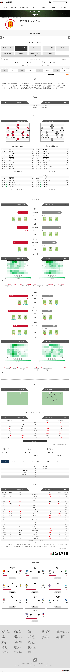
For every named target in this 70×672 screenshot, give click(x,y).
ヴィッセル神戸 (3, 647)
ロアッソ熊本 (30, 649)
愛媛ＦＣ (29, 646)
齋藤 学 (11, 166)
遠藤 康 (45, 162)
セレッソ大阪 (3, 646)
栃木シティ (16, 636)
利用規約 (24, 663)
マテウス (11, 164)
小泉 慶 (45, 164)
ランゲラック (12, 149)
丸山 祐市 (11, 151)
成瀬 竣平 (11, 157)
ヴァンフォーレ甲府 (18, 641)
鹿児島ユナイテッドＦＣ (32, 651)
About (53, 7)
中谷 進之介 (12, 153)
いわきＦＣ (16, 635)
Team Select (63, 7)
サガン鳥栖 (16, 649)
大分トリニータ (17, 651)
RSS (68, 74)
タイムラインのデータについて (62, 375)
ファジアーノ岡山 (4, 648)
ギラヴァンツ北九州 (32, 648)
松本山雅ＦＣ (30, 633)
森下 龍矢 (11, 179)
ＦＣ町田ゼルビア (4, 637)
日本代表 (57, 630)
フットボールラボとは (60, 631)
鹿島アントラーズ (49, 62)
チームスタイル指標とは (60, 636)
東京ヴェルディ (3, 636)
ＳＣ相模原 (30, 632)
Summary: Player (24, 7)
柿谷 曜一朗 (12, 182)
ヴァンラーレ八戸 (17, 630)
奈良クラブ (30, 641)
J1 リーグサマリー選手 (46, 630)
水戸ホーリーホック (4, 630)
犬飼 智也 (46, 153)
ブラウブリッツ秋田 (18, 632)
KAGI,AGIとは (58, 633)
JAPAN (34, 7)
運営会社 (40, 663)
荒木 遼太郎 (46, 180)
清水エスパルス (3, 641)
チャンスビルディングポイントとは (61, 444)
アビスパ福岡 (3, 651)
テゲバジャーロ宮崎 (18, 652)
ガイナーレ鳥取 (31, 642)
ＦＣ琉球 (29, 652)
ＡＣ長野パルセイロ (32, 635)
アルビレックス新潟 (18, 642)
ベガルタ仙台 (16, 631)
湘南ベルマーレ (17, 640)
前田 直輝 (11, 168)
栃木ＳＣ (29, 630)
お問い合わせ (45, 663)
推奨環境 (27, 663)
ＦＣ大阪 (29, 640)
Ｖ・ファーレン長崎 (4, 652)
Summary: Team (15, 7)
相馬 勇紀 (11, 186)
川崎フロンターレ (4, 638)
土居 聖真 (46, 168)
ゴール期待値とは (59, 638)
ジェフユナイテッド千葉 (5, 632)
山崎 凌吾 (11, 162)
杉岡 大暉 (46, 157)
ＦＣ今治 (16, 648)
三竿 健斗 (46, 182)
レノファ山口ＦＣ (31, 643)
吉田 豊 (11, 155)
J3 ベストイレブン (45, 638)
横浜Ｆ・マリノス (4, 640)
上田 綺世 (46, 186)
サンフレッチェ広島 (4, 649)
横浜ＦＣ (16, 638)
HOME (5, 7)
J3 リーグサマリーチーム (46, 636)
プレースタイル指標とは (60, 635)
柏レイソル (3, 633)
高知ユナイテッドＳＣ (32, 647)
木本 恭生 (11, 177)
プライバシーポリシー (34, 663)
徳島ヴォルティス (17, 647)
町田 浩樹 (46, 155)
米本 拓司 (11, 159)
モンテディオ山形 (17, 633)
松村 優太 (46, 184)
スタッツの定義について (63, 548)
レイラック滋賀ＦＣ (32, 638)
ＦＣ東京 (2, 635)
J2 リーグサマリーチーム (46, 632)
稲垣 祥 (11, 161)
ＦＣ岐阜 (29, 637)
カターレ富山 (16, 643)
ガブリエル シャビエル (15, 184)
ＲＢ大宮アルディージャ (18, 637)
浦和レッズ (3, 631)
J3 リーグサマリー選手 (46, 637)
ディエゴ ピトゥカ (48, 161)
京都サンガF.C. (3, 643)
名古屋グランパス (20, 62)
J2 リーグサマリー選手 (46, 633)
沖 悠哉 (45, 149)
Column (44, 7)
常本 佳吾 (46, 151)
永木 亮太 (46, 159)
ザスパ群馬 (30, 631)
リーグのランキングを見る (35, 441)
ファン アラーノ (47, 166)
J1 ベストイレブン (45, 631)
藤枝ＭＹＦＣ (16, 646)
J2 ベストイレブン (45, 635)
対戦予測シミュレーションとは (61, 637)
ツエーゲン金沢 (31, 636)
